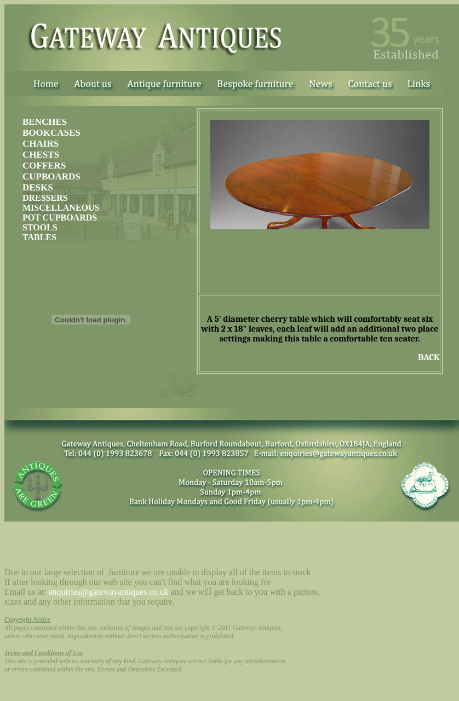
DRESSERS (45, 197)
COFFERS (44, 165)
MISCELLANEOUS (60, 207)
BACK (429, 357)
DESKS (37, 187)
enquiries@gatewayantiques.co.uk (108, 591)
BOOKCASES (51, 133)
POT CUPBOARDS (59, 217)
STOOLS (40, 227)
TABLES (39, 237)
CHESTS (40, 154)
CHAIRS (40, 143)
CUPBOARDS (51, 176)
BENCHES (44, 122)
